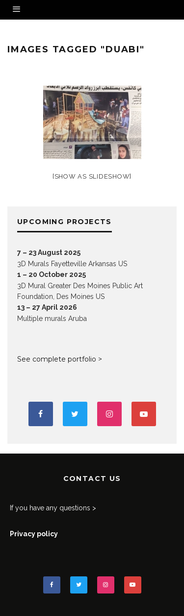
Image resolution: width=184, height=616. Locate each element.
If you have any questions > (53, 508)
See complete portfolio (56, 359)
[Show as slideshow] (92, 176)
